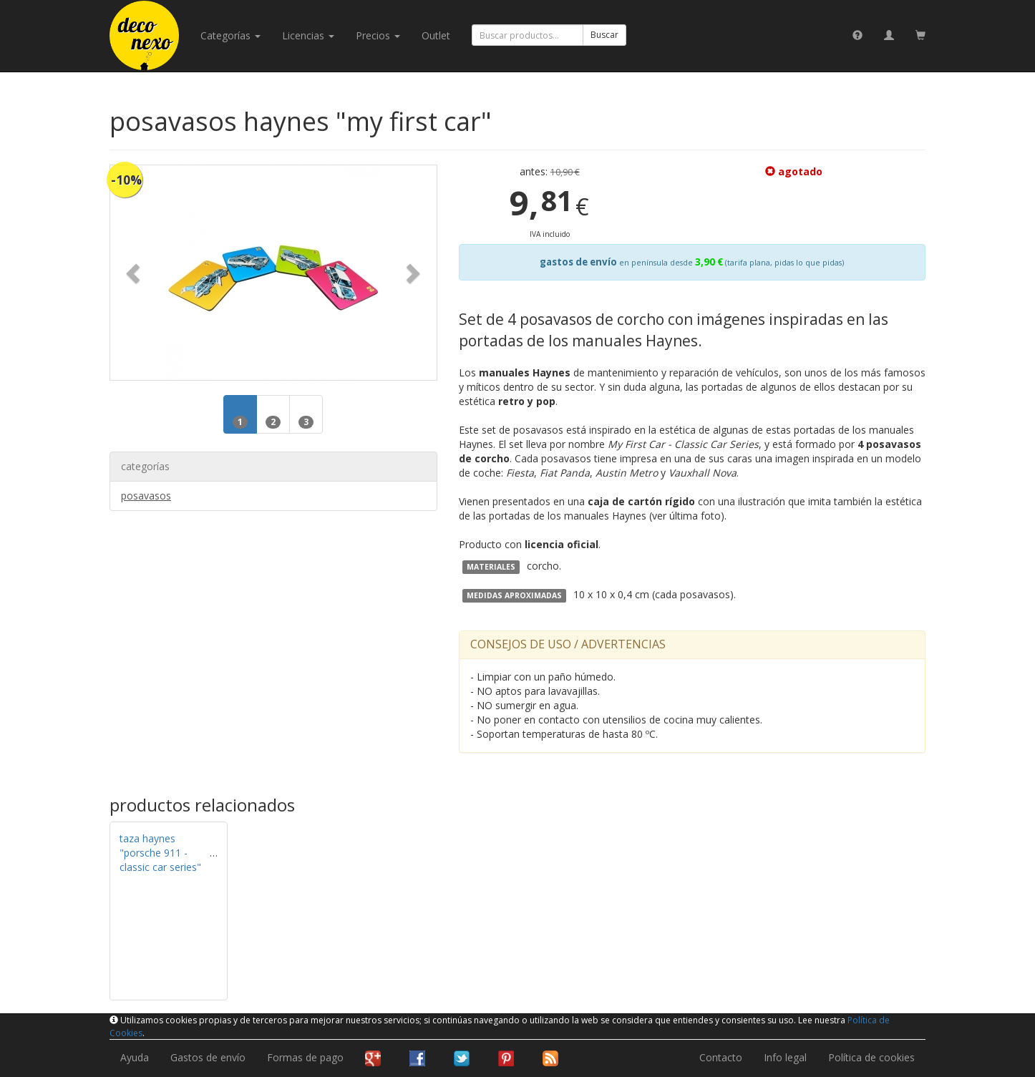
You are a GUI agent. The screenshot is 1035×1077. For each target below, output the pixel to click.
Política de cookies (871, 1057)
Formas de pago (305, 1057)
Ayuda (134, 1057)
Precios (378, 35)
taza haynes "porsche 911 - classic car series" (160, 853)
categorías (230, 35)
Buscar (604, 35)
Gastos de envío (208, 1057)
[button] (134, 272)
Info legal (785, 1057)
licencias (308, 35)
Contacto (720, 1057)
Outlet (436, 35)
